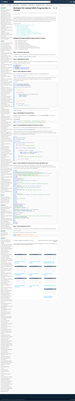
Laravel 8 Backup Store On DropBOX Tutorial (6, 136)
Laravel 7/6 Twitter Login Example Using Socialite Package (6, 242)
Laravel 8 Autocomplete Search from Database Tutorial (5, 114)
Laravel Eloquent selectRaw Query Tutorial (6, 310)
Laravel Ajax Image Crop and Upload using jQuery (47, 241)
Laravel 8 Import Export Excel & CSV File (6, 277)
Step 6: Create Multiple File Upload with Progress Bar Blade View (29, 33)
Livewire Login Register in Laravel (6, 285)
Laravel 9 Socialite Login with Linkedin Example (6, 189)
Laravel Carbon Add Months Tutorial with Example (6, 255)
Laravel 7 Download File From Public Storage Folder (6, 384)
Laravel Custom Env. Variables (6, 376)
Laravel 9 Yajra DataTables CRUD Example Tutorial (6, 294)
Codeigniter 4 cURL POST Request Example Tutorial (6, 16)
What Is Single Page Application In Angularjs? (5, 222)
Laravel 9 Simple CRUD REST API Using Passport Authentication (6, 127)
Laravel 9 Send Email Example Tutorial (6, 301)
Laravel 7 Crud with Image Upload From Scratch (6, 71)
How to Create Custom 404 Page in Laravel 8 (6, 288)
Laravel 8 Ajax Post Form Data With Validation (6, 307)
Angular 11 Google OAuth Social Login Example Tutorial (6, 133)
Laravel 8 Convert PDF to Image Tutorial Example (5, 117)
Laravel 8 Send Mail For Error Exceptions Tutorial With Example (6, 50)
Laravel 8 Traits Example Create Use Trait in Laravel (6, 138)
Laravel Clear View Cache (5, 299)
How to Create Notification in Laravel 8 (6, 192)
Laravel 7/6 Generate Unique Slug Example (6, 120)
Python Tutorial (24, 5)
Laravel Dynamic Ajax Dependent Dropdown (5, 110)
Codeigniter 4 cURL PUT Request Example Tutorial (6, 13)
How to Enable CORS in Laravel (5, 367)
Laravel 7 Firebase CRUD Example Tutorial (23, 240)
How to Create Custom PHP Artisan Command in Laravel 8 (6, 169)
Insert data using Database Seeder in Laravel (6, 274)
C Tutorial (3, 5)
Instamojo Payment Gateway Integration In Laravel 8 (6, 341)
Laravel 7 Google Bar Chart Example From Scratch (6, 151)
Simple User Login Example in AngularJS (6, 216)
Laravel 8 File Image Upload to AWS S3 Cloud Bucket (6, 59)
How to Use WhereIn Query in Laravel (6, 85)
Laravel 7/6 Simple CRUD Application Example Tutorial (6, 160)
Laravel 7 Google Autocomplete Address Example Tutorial (5, 252)
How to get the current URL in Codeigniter (6, 31)
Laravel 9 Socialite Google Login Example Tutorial (6, 180)
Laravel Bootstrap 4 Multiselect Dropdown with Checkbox (6, 354)
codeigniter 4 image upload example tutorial (6, 28)
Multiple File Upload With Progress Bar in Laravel (24, 25)
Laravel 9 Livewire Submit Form (50, 285)
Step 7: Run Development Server (23, 35)
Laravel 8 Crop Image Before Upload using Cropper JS (6, 382)
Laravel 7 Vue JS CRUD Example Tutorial (5, 186)
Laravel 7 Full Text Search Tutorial (6, 374)
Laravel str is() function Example (5, 144)
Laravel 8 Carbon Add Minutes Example (6, 141)
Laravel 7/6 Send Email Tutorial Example (5, 321)
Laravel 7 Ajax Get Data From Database (6, 174)
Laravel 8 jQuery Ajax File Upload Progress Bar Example (6, 336)
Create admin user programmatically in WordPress (5, 234)
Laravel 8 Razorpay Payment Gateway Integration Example (6, 361)
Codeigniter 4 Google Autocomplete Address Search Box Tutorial (6, 34)
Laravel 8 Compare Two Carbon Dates (5, 94)
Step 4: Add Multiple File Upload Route (24, 30)
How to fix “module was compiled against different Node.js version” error (6, 198)
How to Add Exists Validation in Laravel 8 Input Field (7, 279)
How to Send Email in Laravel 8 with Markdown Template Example (7, 270)
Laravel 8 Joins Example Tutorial (5, 364)
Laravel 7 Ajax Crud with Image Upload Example (7, 103)
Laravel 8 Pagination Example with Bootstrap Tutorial (6, 82)
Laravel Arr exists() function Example (6, 333)
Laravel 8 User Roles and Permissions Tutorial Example (6, 88)
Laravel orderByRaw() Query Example (6, 266)
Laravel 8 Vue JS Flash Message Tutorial (5, 347)
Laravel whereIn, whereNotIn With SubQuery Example (6, 100)
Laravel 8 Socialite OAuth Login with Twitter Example (6, 46)
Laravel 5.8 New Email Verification (5, 157)
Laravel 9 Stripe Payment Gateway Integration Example (6, 248)
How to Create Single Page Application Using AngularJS (6, 228)
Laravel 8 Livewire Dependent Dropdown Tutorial (6, 68)
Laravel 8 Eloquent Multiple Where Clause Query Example (6, 264)
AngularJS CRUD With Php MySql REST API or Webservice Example (7, 213)
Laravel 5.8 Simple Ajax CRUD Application (6, 65)
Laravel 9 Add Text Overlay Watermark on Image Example (7, 387)
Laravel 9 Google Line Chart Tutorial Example (6, 304)
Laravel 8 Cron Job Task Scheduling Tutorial (5, 338)
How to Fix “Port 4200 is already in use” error (5, 202)
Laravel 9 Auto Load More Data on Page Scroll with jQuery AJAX (6, 314)
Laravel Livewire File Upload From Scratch (6, 74)
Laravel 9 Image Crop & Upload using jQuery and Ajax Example (6, 106)
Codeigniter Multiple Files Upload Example (6, 10)
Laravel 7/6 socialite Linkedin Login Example (6, 130)
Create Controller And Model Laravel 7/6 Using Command (6, 245)
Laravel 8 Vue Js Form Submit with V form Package (6, 44)
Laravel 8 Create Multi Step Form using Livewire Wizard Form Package (6, 318)
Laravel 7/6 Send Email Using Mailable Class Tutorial (6, 183)
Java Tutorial (16, 5)
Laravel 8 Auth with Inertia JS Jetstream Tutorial (6, 80)
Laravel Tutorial (49, 5)
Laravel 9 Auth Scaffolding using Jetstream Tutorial (6, 97)
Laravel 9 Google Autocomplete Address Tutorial (5, 371)
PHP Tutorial (31, 5)
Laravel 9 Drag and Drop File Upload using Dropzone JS (6, 91)
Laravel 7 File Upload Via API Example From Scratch (6, 291)
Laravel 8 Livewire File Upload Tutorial (6, 62)
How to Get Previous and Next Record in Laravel (6, 166)
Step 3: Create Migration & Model (23, 29)
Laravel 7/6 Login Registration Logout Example (7, 324)
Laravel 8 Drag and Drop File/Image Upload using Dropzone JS (5, 358)
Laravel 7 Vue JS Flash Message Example (5, 390)
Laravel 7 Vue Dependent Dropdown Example (6, 172)
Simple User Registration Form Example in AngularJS (7, 225)
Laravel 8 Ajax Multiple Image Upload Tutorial (6, 54)
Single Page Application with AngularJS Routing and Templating (6, 209)
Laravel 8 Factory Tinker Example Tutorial (5, 282)
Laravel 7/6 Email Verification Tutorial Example (6, 350)
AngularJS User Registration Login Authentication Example (6, 219)
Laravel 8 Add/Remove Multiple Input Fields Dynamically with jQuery (5, 148)
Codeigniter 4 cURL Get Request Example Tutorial (6, 22)
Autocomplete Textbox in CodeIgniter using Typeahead (6, 19)
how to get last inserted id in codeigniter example (6, 38)
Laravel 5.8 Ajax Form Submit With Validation (6, 154)
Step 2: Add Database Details (22, 28)
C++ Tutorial (9, 5)
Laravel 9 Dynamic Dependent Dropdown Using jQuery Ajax (6, 344)
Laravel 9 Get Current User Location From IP (6, 327)
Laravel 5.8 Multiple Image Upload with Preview (6, 56)
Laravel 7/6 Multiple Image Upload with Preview (6, 123)
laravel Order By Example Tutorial (6, 77)
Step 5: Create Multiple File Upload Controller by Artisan (28, 32)
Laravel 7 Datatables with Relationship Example (6, 297)
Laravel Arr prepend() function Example (7, 177)
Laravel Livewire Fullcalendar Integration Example (6, 163)
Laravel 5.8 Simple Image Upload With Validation (5, 379)
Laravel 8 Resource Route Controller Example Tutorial (6, 330)
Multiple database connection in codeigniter (6, 25)
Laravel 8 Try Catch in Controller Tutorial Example (6, 258)
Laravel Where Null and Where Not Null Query (7, 261)
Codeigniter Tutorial (40, 5)
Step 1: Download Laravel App (23, 26)
